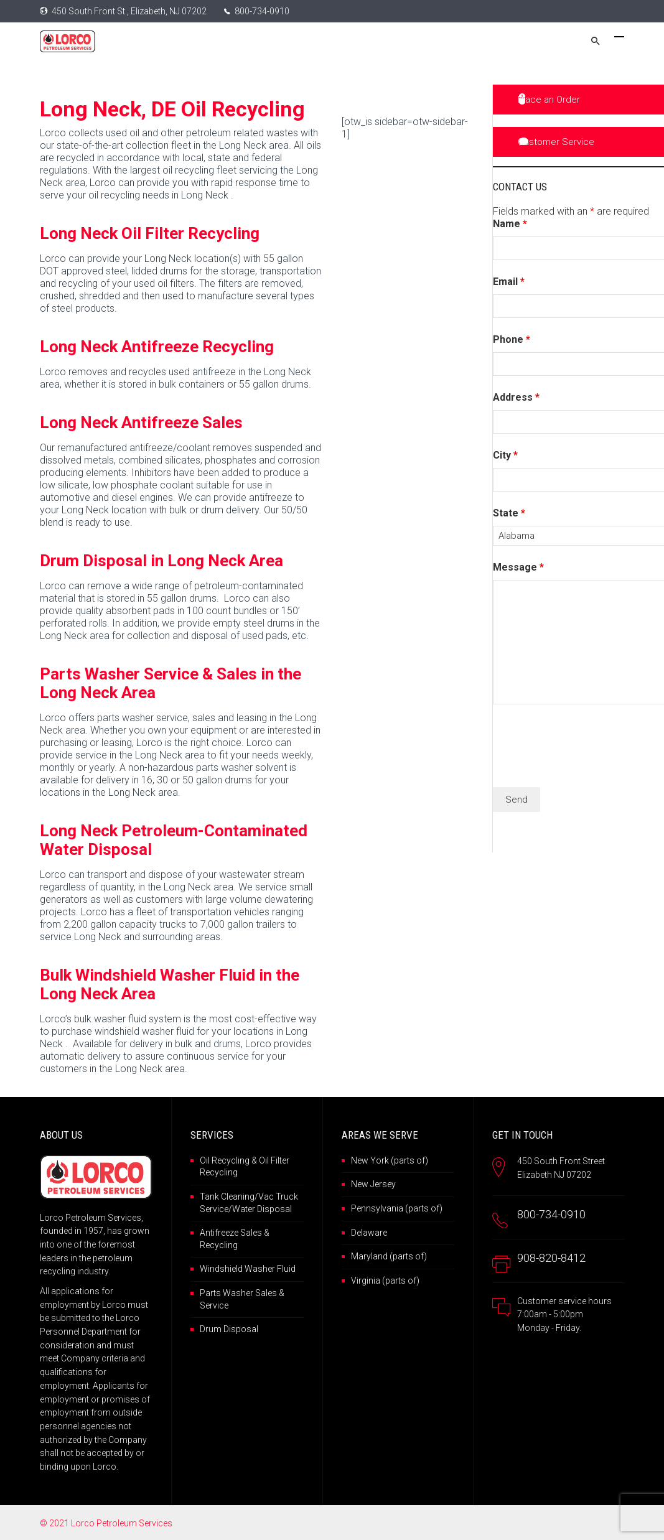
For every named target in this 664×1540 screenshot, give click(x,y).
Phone (511, 339)
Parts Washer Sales (238, 1293)
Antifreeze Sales (231, 1233)
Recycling (219, 1245)
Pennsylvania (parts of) (396, 1208)
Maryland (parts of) (389, 1256)
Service (214, 1305)
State (509, 513)
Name (510, 224)
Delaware (369, 1233)
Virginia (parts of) (385, 1281)
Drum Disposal (229, 1329)
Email (509, 281)
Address (516, 397)
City (505, 455)
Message (518, 567)
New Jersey (373, 1184)
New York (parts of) (389, 1160)
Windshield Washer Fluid (248, 1269)
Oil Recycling (225, 1160)
